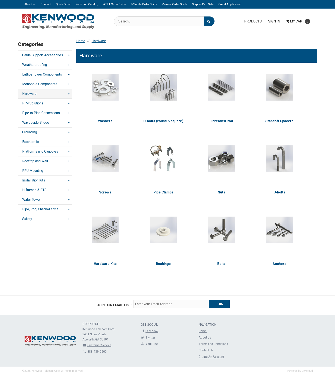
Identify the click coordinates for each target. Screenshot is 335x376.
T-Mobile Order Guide (144, 4)
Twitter (148, 337)
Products (253, 21)
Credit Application (229, 4)
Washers (105, 121)
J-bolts (279, 192)
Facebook (149, 331)
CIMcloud (307, 371)
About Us (205, 337)
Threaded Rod (221, 121)
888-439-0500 (94, 351)
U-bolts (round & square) (163, 121)
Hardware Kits (105, 264)
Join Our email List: (114, 305)
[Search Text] (164, 21)
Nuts (221, 192)
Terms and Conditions (213, 344)
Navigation (207, 324)
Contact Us (206, 350)
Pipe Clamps (163, 192)
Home (203, 331)
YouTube (149, 344)
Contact (46, 4)
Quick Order (63, 4)
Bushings (163, 264)
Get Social (149, 324)
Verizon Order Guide (174, 4)
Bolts (221, 264)
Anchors (279, 264)
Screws (105, 192)
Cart (298, 21)
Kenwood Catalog (87, 4)
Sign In (274, 21)
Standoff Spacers (279, 121)
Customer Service (96, 345)
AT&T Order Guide (114, 4)
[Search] (209, 21)
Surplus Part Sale (202, 4)
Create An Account (211, 357)
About (28, 4)
